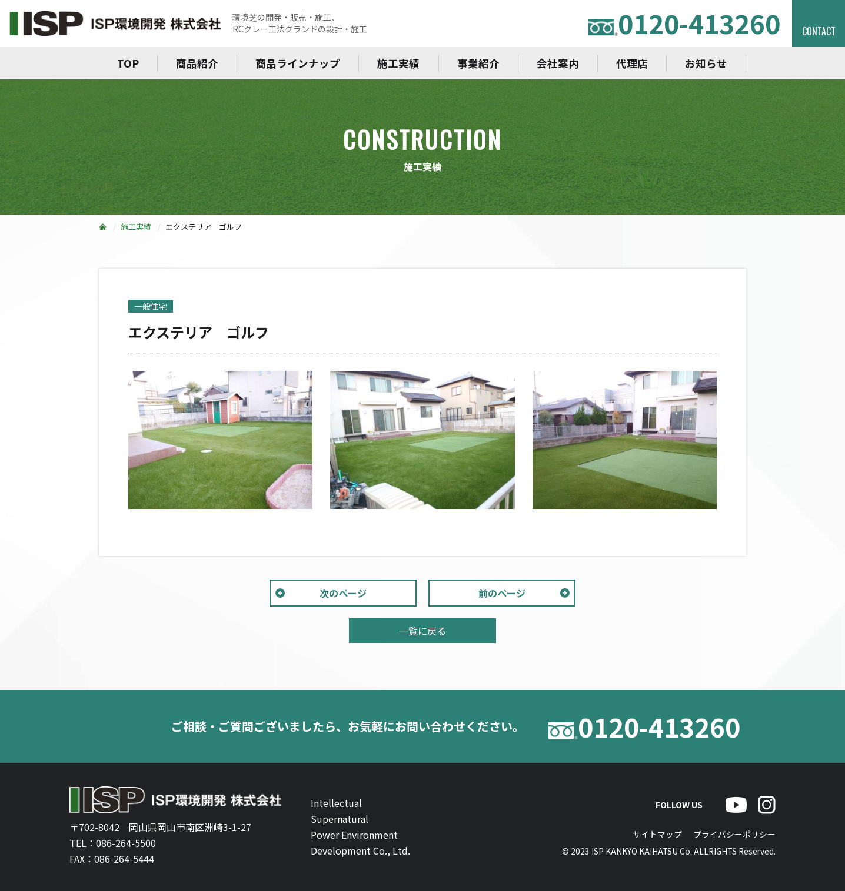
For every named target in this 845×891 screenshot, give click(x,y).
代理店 (632, 63)
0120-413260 (684, 23)
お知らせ (706, 63)
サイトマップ (657, 834)
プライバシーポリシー (734, 834)
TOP (128, 63)
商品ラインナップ (297, 63)
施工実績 (398, 63)
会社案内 (558, 63)
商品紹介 (197, 63)
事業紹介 (478, 63)
